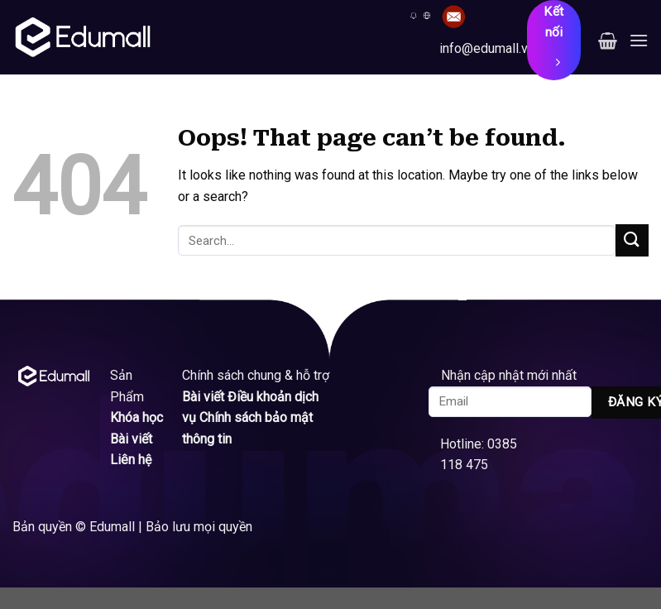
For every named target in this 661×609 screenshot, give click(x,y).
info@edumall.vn (486, 48)
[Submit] (632, 240)
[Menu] (639, 40)
